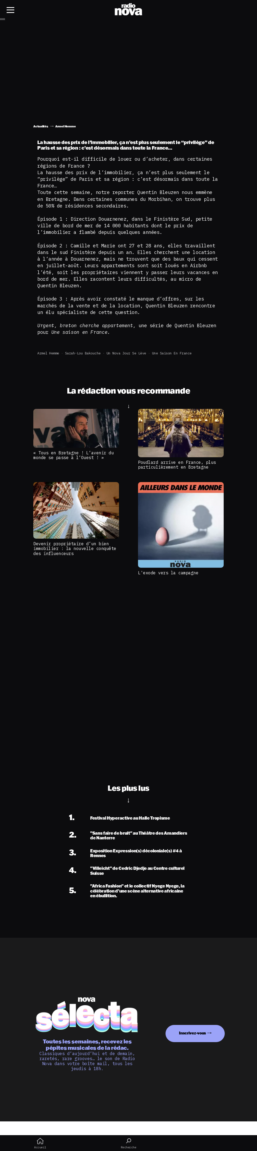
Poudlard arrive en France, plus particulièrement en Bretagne (177, 465)
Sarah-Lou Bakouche (83, 353)
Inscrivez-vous (192, 1033)
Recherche (128, 1143)
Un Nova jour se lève (126, 353)
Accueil (40, 1143)
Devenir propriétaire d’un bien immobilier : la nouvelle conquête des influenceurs (74, 548)
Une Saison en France (172, 353)
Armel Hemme (48, 353)
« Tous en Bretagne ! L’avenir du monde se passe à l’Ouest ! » (73, 455)
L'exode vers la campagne (168, 572)
